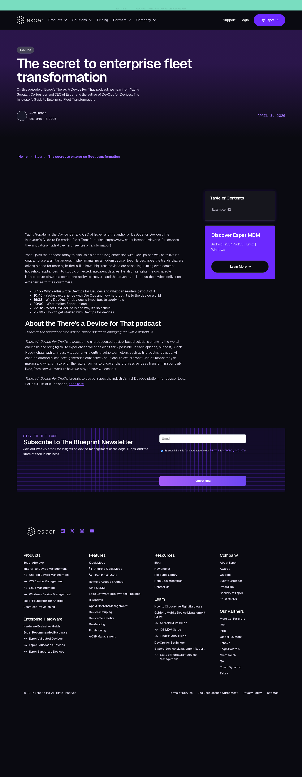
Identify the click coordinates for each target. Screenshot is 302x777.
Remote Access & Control (106, 582)
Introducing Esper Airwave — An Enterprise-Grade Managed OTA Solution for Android (158, 5)
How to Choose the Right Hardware (178, 606)
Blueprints (96, 600)
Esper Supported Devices (46, 651)
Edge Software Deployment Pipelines (114, 594)
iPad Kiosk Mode (105, 575)
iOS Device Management (46, 581)
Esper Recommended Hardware (45, 632)
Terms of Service (181, 693)
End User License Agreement (218, 693)
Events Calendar (231, 581)
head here (76, 384)
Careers (225, 575)
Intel (223, 631)
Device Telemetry (101, 618)
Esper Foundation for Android (43, 601)
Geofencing (97, 624)
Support (229, 20)
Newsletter (162, 569)
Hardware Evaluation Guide (41, 626)
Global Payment (231, 637)
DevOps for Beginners (169, 642)
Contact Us (161, 587)
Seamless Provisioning (39, 607)
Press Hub (227, 587)
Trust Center (228, 599)
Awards (225, 569)
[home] (30, 20)
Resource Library (166, 575)
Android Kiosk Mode (108, 569)
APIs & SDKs (97, 588)
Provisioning (97, 630)
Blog (38, 157)
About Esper (228, 562)
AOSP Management (102, 636)
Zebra (224, 673)
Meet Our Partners (232, 619)
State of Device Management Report (179, 649)
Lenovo (225, 643)
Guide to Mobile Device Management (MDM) (179, 615)
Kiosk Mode (97, 562)
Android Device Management (49, 575)
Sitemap (273, 693)
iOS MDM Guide (170, 629)
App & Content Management (108, 606)
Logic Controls (230, 649)
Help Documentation (168, 581)
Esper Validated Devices (46, 638)
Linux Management (42, 588)
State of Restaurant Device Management (178, 657)
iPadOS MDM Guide (173, 636)
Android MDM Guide (173, 623)
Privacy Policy (233, 450)
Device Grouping (100, 612)
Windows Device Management (50, 594)
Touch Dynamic (230, 667)
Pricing (102, 20)
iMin (222, 625)
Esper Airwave (33, 562)
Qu (222, 661)
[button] (57, 20)
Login (245, 20)
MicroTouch (228, 655)
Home (23, 157)
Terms (214, 450)
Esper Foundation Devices (47, 645)
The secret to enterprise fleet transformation (84, 157)
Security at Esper (231, 593)
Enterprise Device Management (45, 569)
